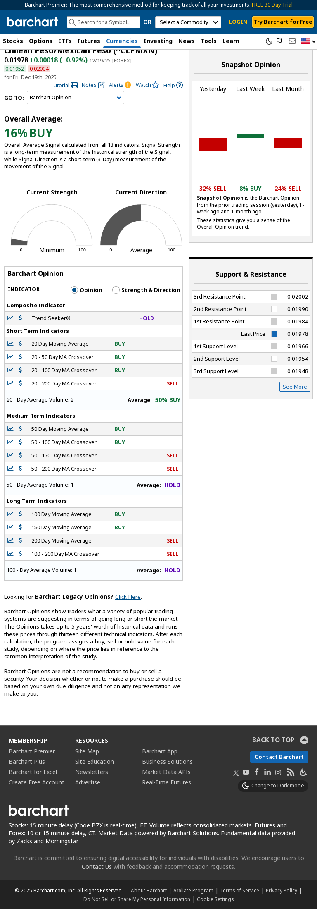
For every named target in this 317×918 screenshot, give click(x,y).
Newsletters (91, 780)
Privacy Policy (281, 899)
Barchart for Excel (33, 780)
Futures (89, 41)
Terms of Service (239, 899)
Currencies (122, 41)
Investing (158, 41)
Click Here (128, 605)
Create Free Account (36, 790)
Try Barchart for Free (283, 21)
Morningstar (61, 849)
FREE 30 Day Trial (272, 4)
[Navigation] (75, 106)
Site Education (94, 770)
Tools (209, 41)
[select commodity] (188, 22)
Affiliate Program (193, 899)
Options (40, 41)
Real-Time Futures (166, 790)
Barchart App (159, 759)
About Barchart (149, 899)
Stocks (13, 41)
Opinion (86, 298)
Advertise (87, 790)
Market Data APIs (166, 780)
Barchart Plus (27, 770)
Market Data (115, 841)
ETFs (65, 41)
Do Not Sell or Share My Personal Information (136, 907)
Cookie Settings (215, 907)
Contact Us (97, 875)
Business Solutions (167, 770)
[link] (64, 94)
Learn (230, 41)
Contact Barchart (279, 765)
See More (295, 395)
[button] (308, 41)
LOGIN (238, 21)
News (186, 41)
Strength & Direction (146, 298)
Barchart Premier (32, 759)
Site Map (87, 759)
